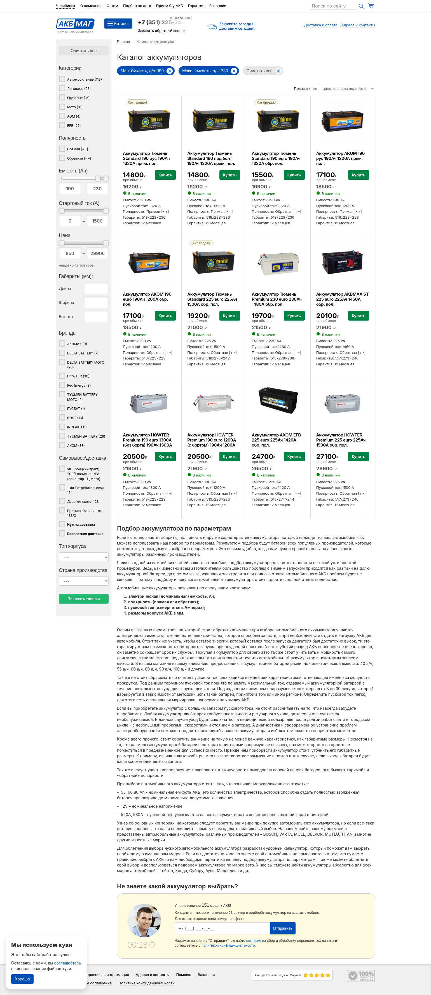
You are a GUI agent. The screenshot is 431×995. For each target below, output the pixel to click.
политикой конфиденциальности (228, 945)
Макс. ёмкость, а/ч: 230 (205, 70)
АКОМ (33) (76, 445)
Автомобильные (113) (84, 79)
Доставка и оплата (321, 25)
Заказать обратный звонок (162, 30)
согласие (253, 940)
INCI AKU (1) (77, 427)
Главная (123, 42)
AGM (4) (74, 116)
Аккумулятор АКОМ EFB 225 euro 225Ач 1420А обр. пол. (276, 440)
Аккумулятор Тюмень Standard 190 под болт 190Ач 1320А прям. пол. (211, 158)
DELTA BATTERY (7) (83, 353)
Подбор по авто (137, 5)
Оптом (112, 5)
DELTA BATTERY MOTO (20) (85, 364)
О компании (91, 5)
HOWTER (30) (78, 376)
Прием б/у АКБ (169, 5)
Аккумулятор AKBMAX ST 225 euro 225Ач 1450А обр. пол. (342, 299)
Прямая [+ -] (77, 149)
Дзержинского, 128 (83, 501)
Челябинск (65, 5)
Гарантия (196, 5)
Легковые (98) (79, 89)
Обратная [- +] (79, 158)
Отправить (282, 928)
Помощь (183, 974)
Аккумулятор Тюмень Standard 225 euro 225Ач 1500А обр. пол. (212, 299)
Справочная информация (106, 974)
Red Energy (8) (79, 385)
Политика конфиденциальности (146, 983)
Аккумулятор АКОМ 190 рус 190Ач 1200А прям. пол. (340, 158)
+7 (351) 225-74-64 (164, 22)
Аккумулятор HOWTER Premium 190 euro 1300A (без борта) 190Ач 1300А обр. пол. (147, 442)
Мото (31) (75, 107)
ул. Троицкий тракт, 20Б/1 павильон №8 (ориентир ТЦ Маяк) (83, 474)
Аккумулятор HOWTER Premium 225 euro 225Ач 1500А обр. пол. (341, 440)
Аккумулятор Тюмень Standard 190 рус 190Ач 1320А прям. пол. (146, 158)
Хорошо (22, 979)
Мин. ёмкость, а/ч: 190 (142, 70)
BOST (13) (75, 418)
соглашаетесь (67, 963)
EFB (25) (74, 125)
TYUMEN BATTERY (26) (86, 436)
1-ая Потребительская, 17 (86, 490)
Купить (165, 175)
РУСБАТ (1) (76, 409)
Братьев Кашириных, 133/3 (84, 513)
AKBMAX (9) (77, 344)
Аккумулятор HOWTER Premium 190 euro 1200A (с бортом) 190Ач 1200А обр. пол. (211, 442)
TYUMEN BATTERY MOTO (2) (82, 397)
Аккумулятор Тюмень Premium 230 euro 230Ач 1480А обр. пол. (276, 299)
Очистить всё (260, 70)
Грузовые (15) (78, 98)
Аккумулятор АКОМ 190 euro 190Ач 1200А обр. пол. (147, 299)
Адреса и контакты (358, 25)
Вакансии (217, 5)
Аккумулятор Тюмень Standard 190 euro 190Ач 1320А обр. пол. (276, 158)
